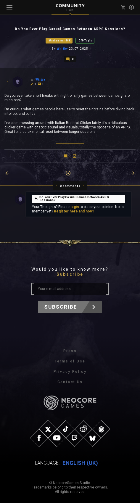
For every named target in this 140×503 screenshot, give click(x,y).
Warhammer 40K (59, 40)
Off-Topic (85, 40)
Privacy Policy (70, 372)
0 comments (70, 186)
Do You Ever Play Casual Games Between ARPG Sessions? (71, 199)
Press (70, 351)
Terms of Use (70, 361)
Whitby (62, 48)
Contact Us (70, 382)
